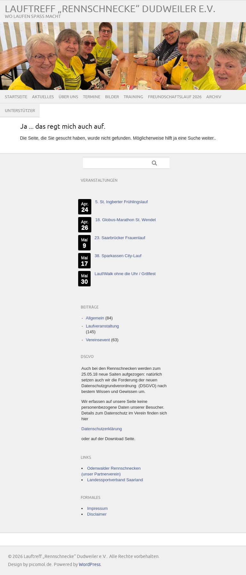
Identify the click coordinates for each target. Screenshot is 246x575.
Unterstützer (20, 111)
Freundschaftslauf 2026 (174, 97)
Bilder (112, 97)
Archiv (213, 97)
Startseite (16, 97)
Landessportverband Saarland (115, 479)
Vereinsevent (98, 339)
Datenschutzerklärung (101, 428)
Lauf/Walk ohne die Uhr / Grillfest (124, 273)
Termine (91, 97)
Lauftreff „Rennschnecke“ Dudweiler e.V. (110, 9)
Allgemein (95, 318)
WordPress (90, 564)
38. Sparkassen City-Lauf (117, 255)
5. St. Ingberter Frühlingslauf (121, 201)
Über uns (68, 97)
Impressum (97, 508)
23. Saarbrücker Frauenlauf (119, 237)
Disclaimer (97, 514)
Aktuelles (43, 97)
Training (133, 97)
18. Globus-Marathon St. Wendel (125, 219)
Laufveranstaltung (102, 326)
